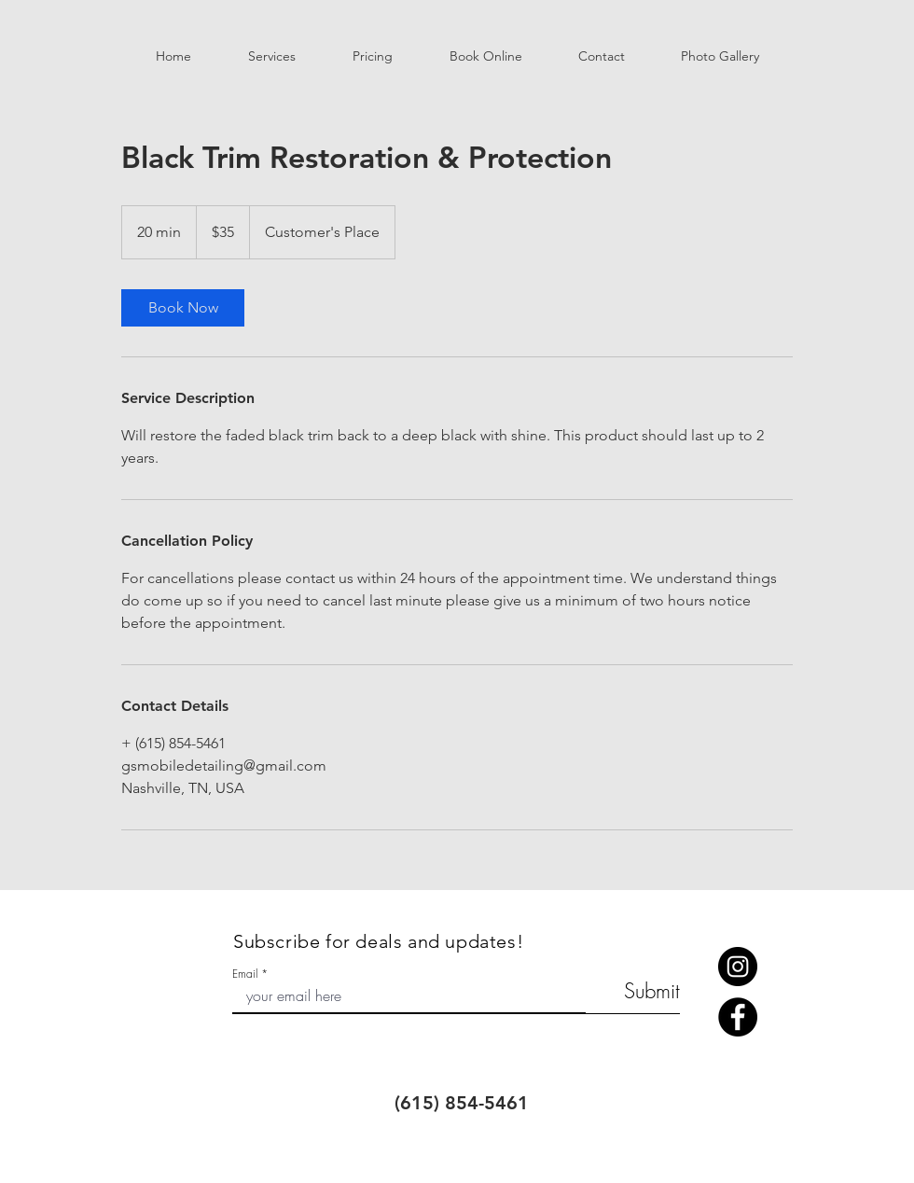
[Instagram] (737, 966)
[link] (182, 308)
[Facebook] (737, 1017)
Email (244, 974)
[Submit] (633, 991)
